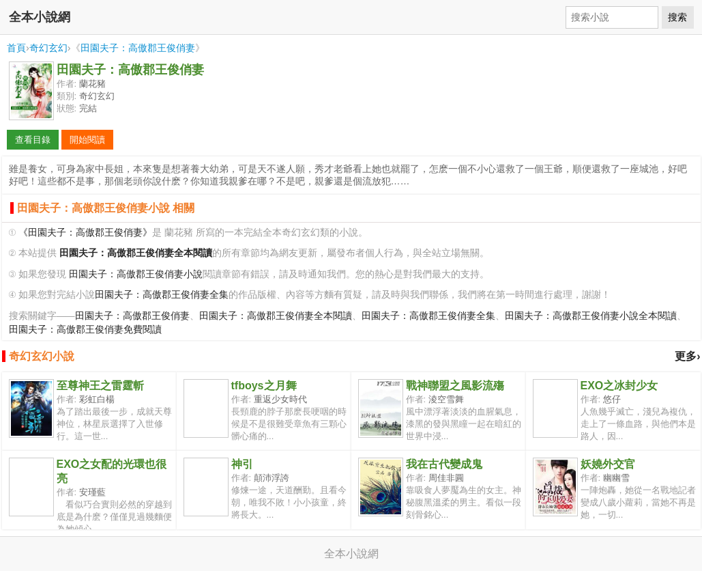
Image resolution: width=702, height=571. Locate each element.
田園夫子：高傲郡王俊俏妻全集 (162, 295)
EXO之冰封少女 (619, 385)
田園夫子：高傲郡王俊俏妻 (138, 47)
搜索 (677, 17)
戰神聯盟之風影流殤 (455, 385)
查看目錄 (32, 140)
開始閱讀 (87, 140)
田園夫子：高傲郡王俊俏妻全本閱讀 (275, 316)
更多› (687, 356)
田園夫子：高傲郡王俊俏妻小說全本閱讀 (591, 316)
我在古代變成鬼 (444, 464)
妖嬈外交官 (608, 464)
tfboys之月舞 (264, 385)
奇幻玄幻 (48, 47)
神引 (242, 464)
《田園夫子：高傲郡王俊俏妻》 (85, 232)
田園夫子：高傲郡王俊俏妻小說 (136, 274)
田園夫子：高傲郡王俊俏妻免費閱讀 (85, 329)
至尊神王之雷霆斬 (100, 385)
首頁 (16, 47)
